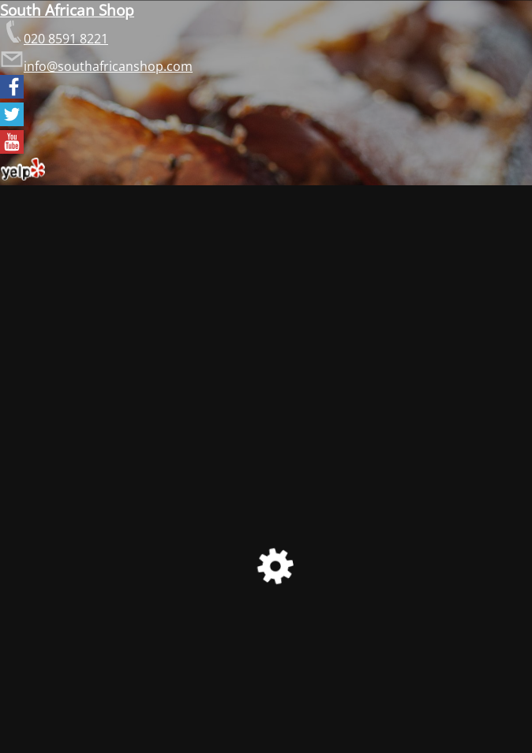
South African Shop (67, 10)
